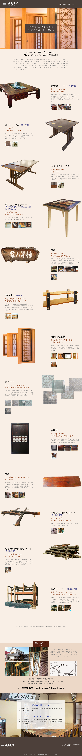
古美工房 (14, 4)
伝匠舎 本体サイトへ (73, 4)
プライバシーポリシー (53, 754)
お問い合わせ (62, 4)
